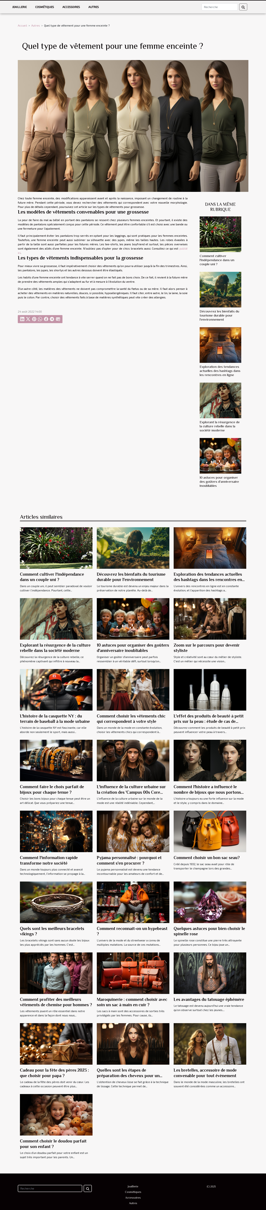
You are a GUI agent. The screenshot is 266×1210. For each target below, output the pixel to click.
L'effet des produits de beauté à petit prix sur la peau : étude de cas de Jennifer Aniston (209, 721)
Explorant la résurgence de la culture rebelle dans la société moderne (220, 426)
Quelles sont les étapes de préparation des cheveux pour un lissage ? (128, 1075)
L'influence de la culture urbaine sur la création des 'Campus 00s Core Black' (131, 792)
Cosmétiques (44, 7)
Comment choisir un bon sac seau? (207, 857)
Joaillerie (19, 7)
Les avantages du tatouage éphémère (209, 999)
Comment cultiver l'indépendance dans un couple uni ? (217, 260)
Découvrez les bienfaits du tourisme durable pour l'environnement (219, 315)
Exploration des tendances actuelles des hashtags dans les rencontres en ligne (220, 371)
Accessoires (71, 7)
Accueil (22, 25)
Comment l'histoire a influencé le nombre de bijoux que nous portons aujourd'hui (207, 792)
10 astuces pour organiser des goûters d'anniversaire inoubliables (219, 482)
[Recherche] (220, 7)
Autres (93, 7)
